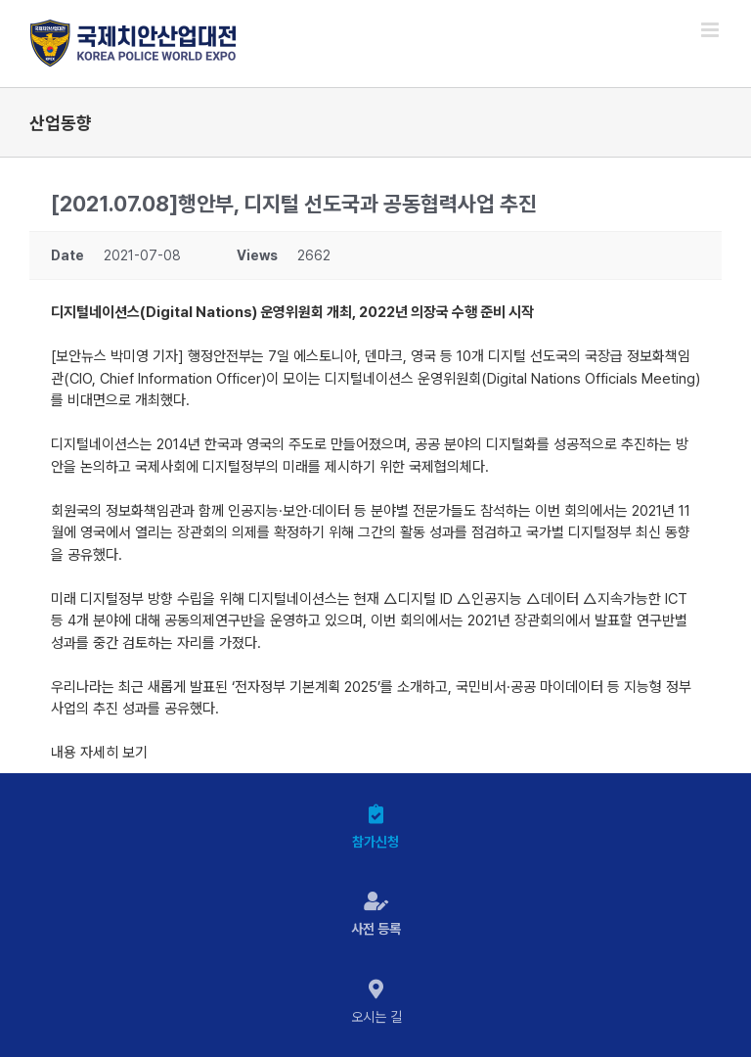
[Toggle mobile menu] (711, 30)
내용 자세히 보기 (99, 752)
